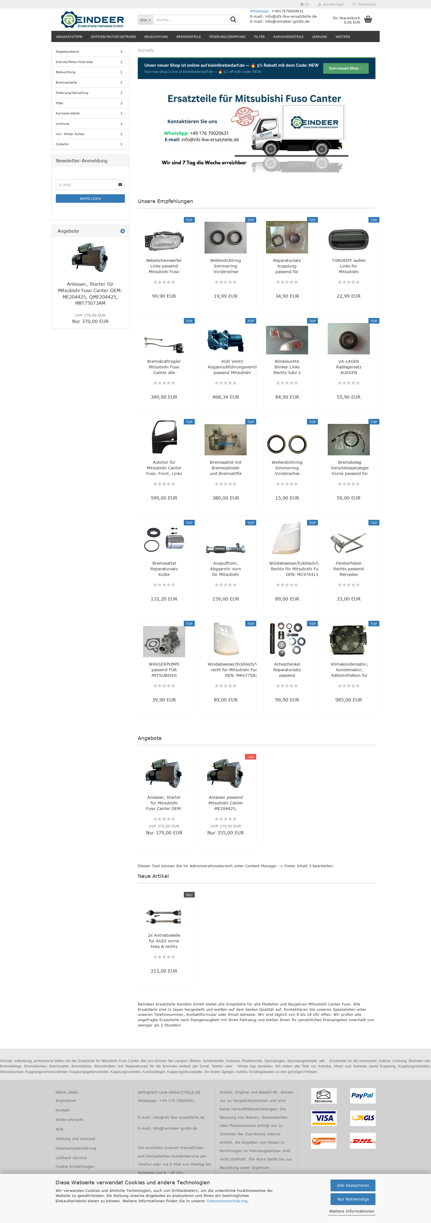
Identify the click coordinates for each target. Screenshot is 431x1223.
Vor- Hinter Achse (70, 134)
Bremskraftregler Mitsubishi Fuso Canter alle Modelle (164, 367)
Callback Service (71, 1157)
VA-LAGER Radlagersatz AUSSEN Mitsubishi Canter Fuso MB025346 (348, 367)
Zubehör (62, 144)
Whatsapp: (260, 11)
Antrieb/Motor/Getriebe (113, 36)
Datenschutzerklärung (227, 1201)
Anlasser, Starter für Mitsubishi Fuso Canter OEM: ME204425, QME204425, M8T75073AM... (164, 803)
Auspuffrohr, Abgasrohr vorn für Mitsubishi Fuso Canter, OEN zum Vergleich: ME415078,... (225, 569)
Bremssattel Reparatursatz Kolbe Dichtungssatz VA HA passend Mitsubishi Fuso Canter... (164, 569)
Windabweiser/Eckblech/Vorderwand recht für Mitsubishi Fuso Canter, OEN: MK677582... (243, 670)
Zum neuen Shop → (346, 68)
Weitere (343, 36)
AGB (59, 1129)
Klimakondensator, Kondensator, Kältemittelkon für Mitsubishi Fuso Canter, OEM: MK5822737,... (349, 670)
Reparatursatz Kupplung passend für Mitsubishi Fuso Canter (287, 266)
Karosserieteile (288, 36)
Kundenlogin (331, 4)
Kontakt (63, 1110)
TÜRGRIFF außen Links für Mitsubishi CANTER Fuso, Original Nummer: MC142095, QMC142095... (348, 266)
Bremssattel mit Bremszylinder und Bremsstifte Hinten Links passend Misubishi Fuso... (226, 468)
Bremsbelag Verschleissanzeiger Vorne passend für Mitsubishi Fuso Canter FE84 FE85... (350, 468)
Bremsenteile (188, 36)
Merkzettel (363, 4)
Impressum (66, 1100)
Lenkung (319, 36)
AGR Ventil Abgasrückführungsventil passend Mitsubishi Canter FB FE (232, 367)
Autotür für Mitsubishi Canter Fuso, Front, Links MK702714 (164, 468)
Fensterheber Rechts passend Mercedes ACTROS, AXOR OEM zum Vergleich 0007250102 (348, 569)
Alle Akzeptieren (353, 1185)
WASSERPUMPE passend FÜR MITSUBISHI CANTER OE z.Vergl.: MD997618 (164, 670)
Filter (259, 36)
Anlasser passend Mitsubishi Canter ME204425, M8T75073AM (225, 803)
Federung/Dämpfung (227, 36)
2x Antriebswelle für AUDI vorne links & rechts (164, 941)
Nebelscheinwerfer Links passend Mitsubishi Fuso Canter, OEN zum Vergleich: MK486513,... (164, 266)
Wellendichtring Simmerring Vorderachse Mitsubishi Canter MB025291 (225, 266)
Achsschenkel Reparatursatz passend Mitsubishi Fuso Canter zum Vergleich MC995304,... (287, 670)
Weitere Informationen (351, 1211)
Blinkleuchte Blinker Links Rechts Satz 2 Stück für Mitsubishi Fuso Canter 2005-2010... (287, 367)
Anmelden (90, 198)
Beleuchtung (156, 36)
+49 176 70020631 (176, 1100)
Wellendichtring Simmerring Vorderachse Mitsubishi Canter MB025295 (287, 468)
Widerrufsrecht (69, 1119)
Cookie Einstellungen (75, 1166)
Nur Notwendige (353, 1199)
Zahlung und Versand (75, 1138)
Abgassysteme (69, 36)
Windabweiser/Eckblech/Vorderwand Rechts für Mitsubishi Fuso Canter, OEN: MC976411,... (305, 569)
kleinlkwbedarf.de (226, 65)
